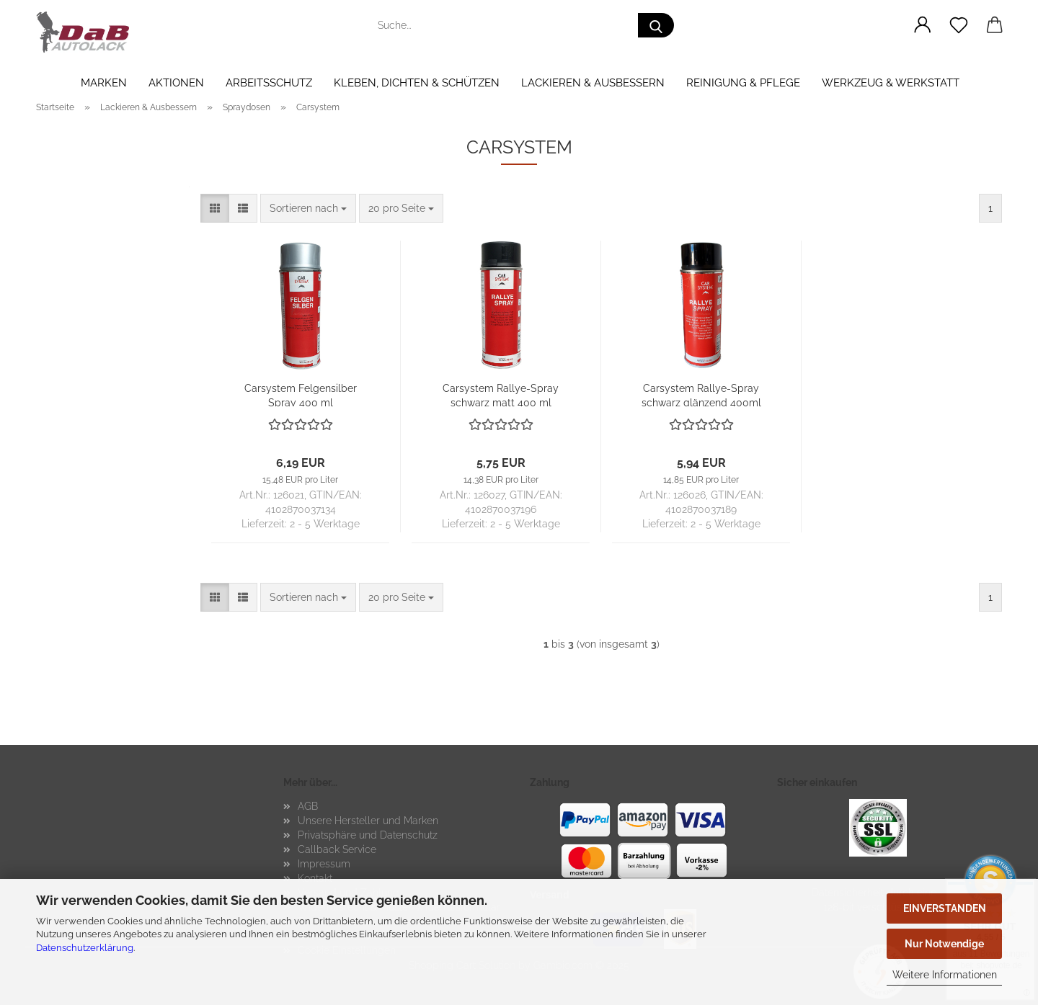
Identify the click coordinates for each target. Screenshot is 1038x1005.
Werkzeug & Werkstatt (890, 82)
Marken (104, 82)
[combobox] (308, 208)
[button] (923, 25)
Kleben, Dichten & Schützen (417, 82)
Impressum (324, 864)
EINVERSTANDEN (944, 908)
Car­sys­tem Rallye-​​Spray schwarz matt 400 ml (501, 394)
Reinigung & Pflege (743, 82)
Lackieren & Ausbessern (593, 82)
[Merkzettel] (959, 25)
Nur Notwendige (944, 944)
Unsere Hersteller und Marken (368, 820)
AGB (308, 806)
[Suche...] (656, 25)
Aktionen (176, 82)
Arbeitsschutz (269, 82)
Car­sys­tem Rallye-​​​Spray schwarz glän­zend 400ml (701, 394)
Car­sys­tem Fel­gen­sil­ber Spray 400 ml (300, 394)
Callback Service (337, 849)
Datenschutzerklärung (84, 947)
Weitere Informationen (944, 975)
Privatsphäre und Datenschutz (368, 835)
